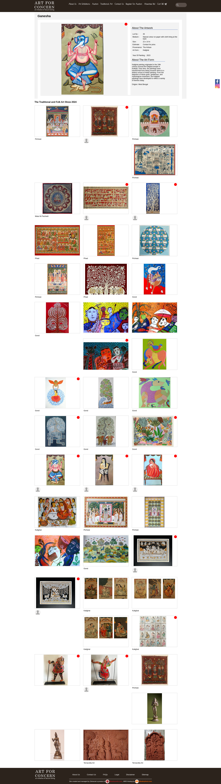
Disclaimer (130, 775)
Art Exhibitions (84, 4)
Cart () (162, 4)
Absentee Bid (149, 4)
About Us (72, 4)
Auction (95, 4)
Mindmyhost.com (145, 781)
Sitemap (145, 775)
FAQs (105, 775)
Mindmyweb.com (116, 781)
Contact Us (119, 4)
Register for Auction (134, 4)
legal (117, 775)
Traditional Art (106, 4)
